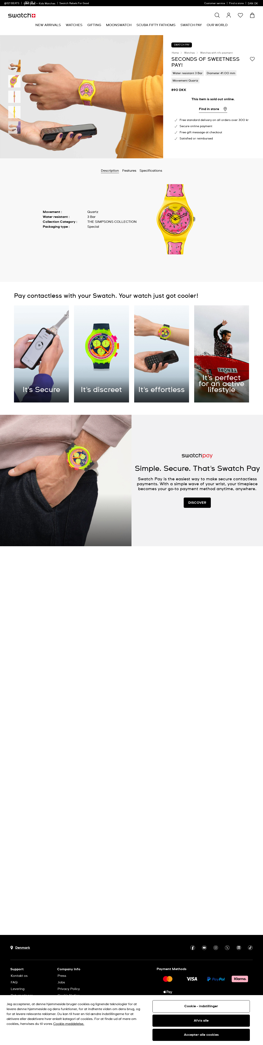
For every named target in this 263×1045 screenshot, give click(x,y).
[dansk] (253, 3)
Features (129, 170)
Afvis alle (201, 1020)
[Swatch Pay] (191, 25)
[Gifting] (94, 25)
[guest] (228, 15)
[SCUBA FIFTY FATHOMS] (155, 25)
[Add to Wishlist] (252, 58)
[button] (240, 15)
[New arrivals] (48, 25)
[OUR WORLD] (217, 25)
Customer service (214, 3)
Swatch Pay (181, 45)
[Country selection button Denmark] (20, 947)
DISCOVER (197, 502)
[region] (131, 1020)
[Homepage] (21, 15)
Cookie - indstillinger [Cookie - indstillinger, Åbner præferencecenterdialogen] (201, 1006)
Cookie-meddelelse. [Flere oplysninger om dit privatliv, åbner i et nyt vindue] (68, 1023)
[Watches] (74, 25)
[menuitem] (48, 25)
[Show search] (217, 15)
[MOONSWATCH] (119, 25)
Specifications (151, 170)
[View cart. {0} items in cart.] (252, 15)
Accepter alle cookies (201, 1034)
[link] (29, 3)
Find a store (236, 3)
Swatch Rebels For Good (74, 3)
